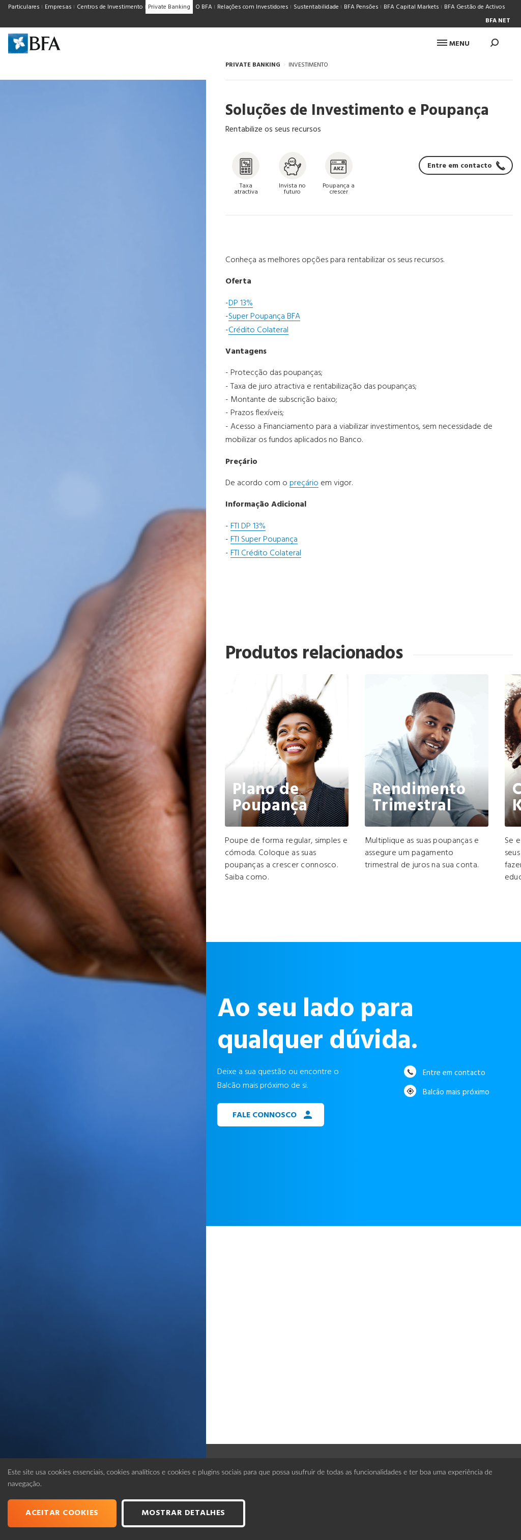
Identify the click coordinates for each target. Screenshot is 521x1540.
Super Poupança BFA (264, 316)
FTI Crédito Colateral (265, 553)
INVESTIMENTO (308, 65)
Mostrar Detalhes (183, 1513)
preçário (304, 483)
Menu (453, 44)
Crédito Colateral (258, 330)
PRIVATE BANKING (252, 65)
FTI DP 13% (248, 526)
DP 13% (240, 303)
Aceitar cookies (62, 1513)
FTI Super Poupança (264, 539)
